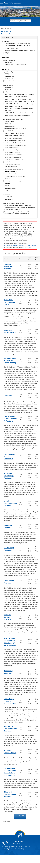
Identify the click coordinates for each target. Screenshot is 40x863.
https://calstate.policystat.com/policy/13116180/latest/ (20, 245)
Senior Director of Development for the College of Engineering (10, 771)
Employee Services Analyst (10, 752)
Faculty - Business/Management (13, 138)
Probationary (9, 76)
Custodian (8, 396)
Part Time (8, 199)
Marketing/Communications (12, 181)
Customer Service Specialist (7, 617)
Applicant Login (6, 31)
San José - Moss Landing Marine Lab (15, 64)
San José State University (11, 3)
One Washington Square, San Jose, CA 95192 (16, 847)
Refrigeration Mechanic (9, 582)
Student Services (10, 188)
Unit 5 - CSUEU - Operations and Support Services (18, 104)
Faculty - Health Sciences (12, 152)
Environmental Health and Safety (14, 135)
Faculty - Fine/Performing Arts (13, 150)
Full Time (8, 196)
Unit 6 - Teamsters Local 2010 (13, 106)
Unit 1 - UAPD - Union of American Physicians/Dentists (19, 94)
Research (7, 183)
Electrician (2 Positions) (9, 549)
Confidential (8, 87)
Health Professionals (10, 171)
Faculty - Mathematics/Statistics (13, 159)
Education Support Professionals (14, 133)
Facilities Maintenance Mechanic (8, 266)
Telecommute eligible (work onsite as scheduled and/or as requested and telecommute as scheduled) (19, 212)
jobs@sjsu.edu (26, 247)
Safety (7, 185)
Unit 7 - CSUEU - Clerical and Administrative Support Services (18, 109)
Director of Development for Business (10, 794)
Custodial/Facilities (10, 131)
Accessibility (20, 849)
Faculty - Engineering (11, 147)
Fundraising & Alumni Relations (13, 169)
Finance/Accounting (10, 166)
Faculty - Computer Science (12, 143)
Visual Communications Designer (10, 503)
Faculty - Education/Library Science (15, 145)
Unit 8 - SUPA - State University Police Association (18, 112)
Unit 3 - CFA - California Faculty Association (17, 99)
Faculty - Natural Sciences (12, 162)
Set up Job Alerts (7, 34)
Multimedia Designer (8, 526)
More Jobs (20, 816)
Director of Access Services (10, 331)
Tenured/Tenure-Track (11, 81)
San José (8, 62)
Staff (6, 53)
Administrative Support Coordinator (9, 456)
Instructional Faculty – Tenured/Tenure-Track (17, 45)
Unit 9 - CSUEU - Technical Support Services (17, 115)
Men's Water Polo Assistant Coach (9, 302)
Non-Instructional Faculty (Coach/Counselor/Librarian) (19, 50)
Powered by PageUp (6, 821)
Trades (7, 190)
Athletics (7, 123)
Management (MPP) (11, 48)
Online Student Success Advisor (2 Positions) (10, 419)
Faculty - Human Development (13, 154)
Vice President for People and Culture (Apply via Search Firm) (10, 641)
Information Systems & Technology (14, 176)
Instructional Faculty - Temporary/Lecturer (17, 43)
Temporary (8, 78)
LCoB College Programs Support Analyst (10, 701)
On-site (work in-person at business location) (17, 205)
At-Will (7, 73)
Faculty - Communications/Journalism (15, 140)
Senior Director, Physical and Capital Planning (10, 360)
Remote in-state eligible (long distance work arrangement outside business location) (19, 208)
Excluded (7, 89)
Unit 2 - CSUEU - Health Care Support (15, 96)
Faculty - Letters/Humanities (13, 157)
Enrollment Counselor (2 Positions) (9, 476)
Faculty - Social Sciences (12, 164)
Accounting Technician (8, 672)
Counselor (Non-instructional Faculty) (15, 128)
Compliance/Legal (10, 126)
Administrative (9, 121)
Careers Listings (6, 28)
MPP (6, 92)
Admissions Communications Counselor (10, 729)
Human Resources (10, 174)
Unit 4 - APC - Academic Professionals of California (19, 101)
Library (7, 178)
